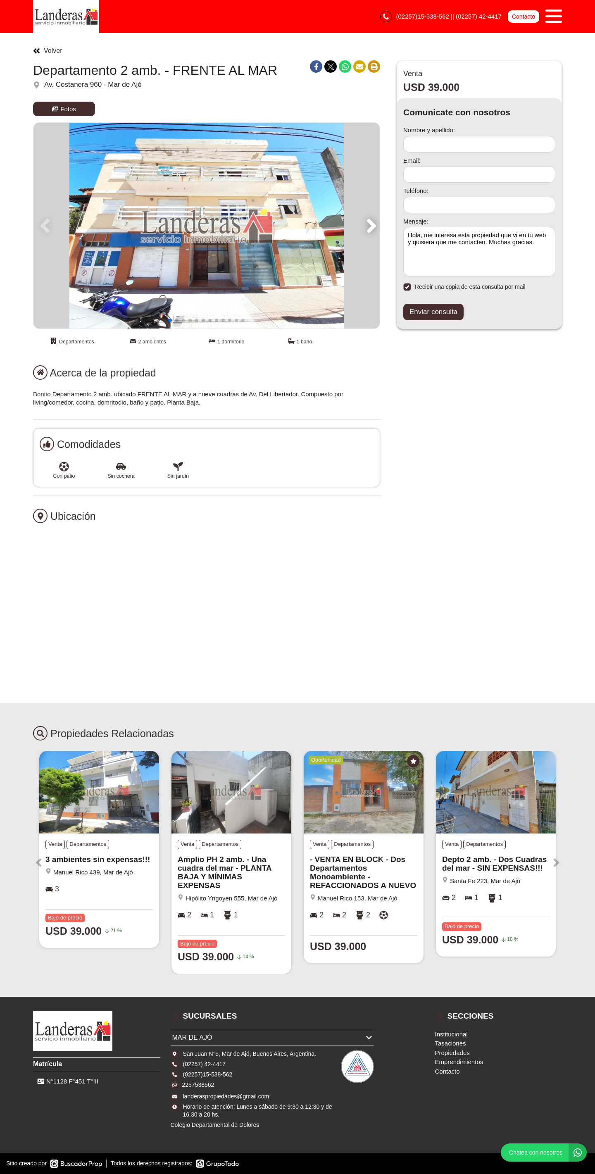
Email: (412, 160)
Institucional (451, 1034)
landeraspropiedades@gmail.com (226, 1096)
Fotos (64, 108)
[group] (206, 226)
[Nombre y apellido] (479, 144)
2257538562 (198, 1084)
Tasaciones (450, 1043)
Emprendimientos (459, 1061)
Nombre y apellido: (429, 129)
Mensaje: (415, 221)
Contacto (523, 16)
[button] (370, 226)
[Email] (479, 174)
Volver (47, 51)
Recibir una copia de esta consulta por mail (464, 287)
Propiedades (452, 1052)
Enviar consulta (433, 312)
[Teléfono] (479, 205)
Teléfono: (415, 190)
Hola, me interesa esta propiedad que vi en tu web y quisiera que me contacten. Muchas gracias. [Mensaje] (479, 251)
